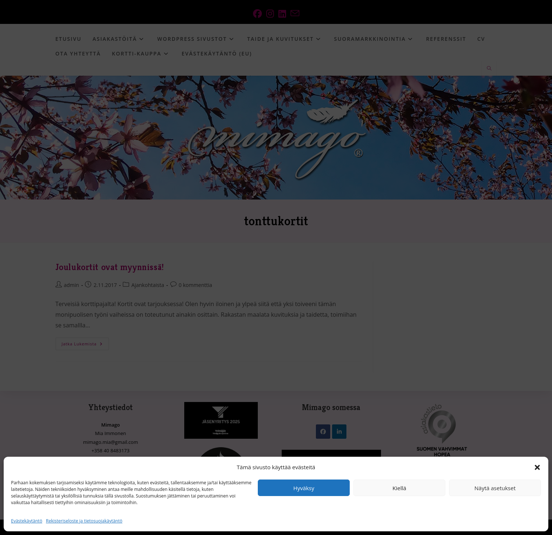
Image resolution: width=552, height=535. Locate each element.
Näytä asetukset (495, 488)
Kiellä (399, 488)
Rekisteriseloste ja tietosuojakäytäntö (84, 521)
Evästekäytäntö (26, 521)
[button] (537, 467)
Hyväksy (303, 488)
